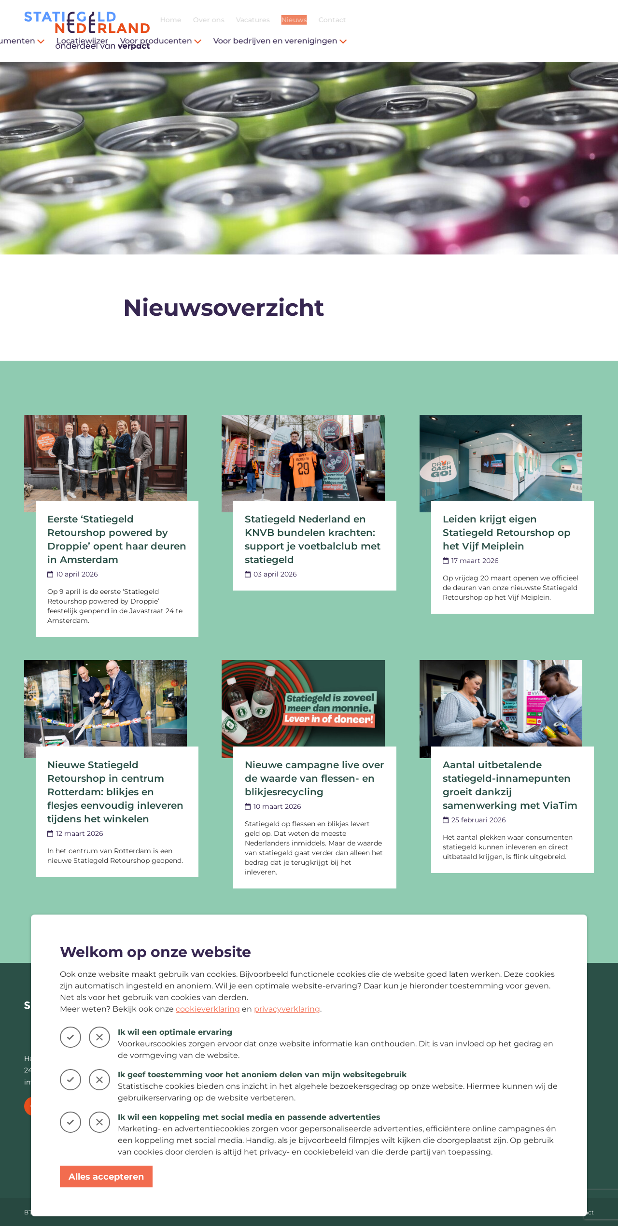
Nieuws (542, 19)
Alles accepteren (106, 1176)
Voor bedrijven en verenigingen (528, 40)
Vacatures (501, 19)
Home (418, 19)
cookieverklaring (208, 1009)
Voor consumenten (250, 40)
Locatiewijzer (330, 40)
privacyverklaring (287, 1009)
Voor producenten (408, 40)
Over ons (456, 19)
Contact (580, 19)
